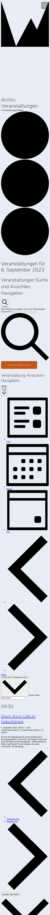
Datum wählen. (34, 695)
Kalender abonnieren (10, 894)
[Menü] (44, 5)
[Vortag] (27, 602)
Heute (3, 675)
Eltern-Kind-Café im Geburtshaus (18, 719)
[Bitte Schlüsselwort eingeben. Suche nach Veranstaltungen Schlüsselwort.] (24, 311)
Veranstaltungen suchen (19, 365)
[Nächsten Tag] (27, 670)
